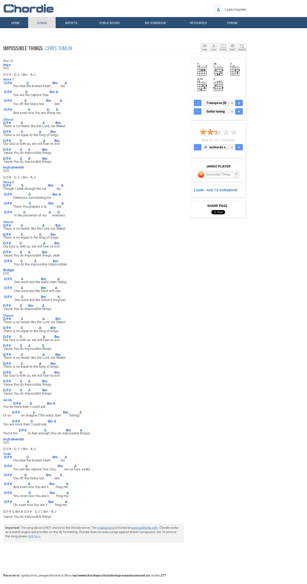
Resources (198, 23)
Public (110, 23)
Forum (232, 23)
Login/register (235, 9)
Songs (42, 23)
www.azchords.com (144, 527)
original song (105, 527)
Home (16, 23)
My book (155, 23)
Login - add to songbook (215, 190)
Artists (71, 23)
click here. (34, 536)
